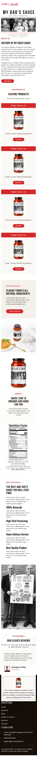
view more (7, 81)
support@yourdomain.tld (13, 745)
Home (3, 711)
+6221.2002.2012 (9, 742)
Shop (3, 717)
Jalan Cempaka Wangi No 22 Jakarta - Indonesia (19, 737)
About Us (4, 714)
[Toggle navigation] (34, 4)
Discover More (15, 315)
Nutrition (4, 724)
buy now (18, 140)
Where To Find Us (8, 721)
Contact (4, 727)
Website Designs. (22, 755)
